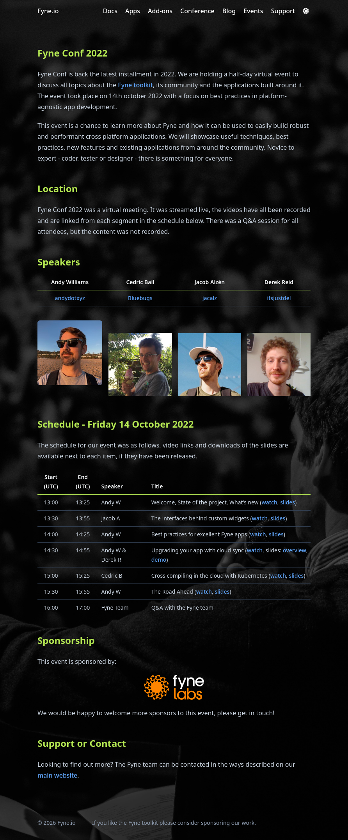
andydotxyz (70, 298)
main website (57, 775)
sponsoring (215, 822)
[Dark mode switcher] (306, 11)
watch (269, 502)
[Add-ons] (160, 11)
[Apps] (132, 11)
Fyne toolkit (135, 85)
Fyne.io (48, 11)
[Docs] (110, 11)
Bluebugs (140, 298)
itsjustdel (279, 298)
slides (287, 502)
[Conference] (197, 11)
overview (294, 550)
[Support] (283, 11)
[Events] (253, 11)
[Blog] (229, 11)
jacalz (209, 298)
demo (159, 559)
